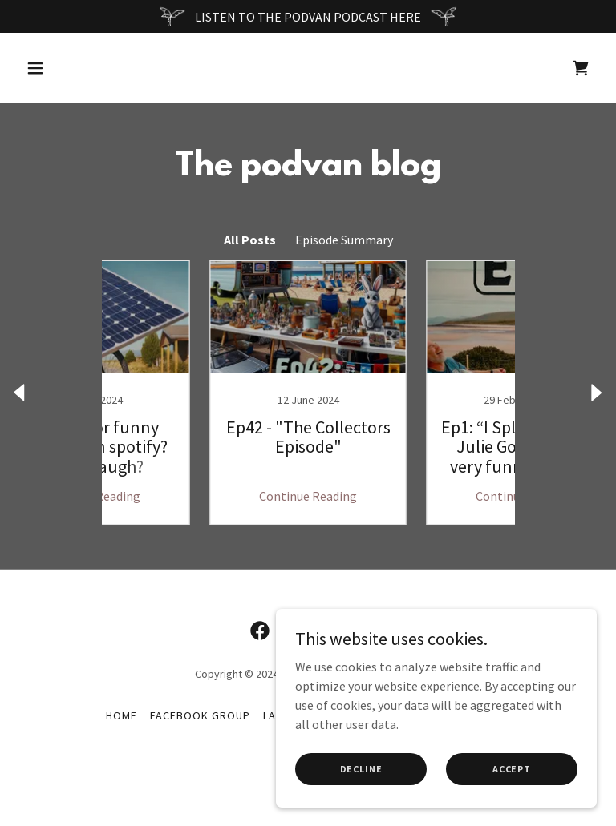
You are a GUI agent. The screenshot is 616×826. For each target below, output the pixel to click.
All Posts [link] (250, 240)
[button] (85, 68)
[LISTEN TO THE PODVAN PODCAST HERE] (308, 16)
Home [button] (121, 715)
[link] (581, 68)
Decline (361, 769)
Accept (511, 769)
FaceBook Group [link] (200, 715)
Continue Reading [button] (200, 496)
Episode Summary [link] (344, 240)
